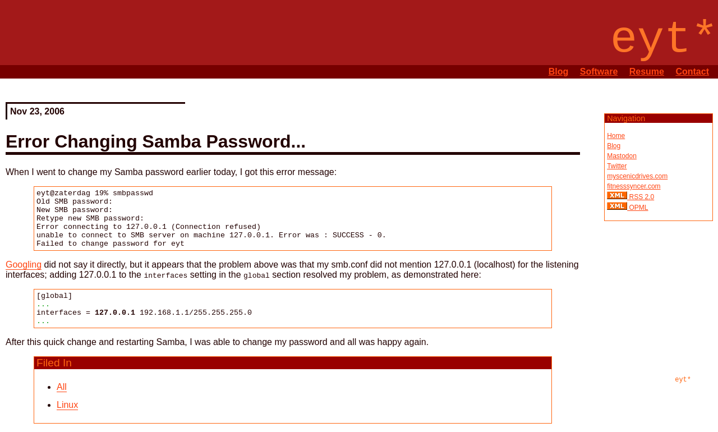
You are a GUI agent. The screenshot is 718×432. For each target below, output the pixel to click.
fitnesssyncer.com (633, 186)
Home (616, 136)
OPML (637, 208)
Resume (646, 71)
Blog (559, 71)
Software (599, 71)
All (62, 387)
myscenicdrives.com (637, 176)
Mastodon (622, 156)
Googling (24, 264)
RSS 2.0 (640, 197)
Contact (692, 71)
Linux (67, 405)
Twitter (617, 166)
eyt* (683, 380)
